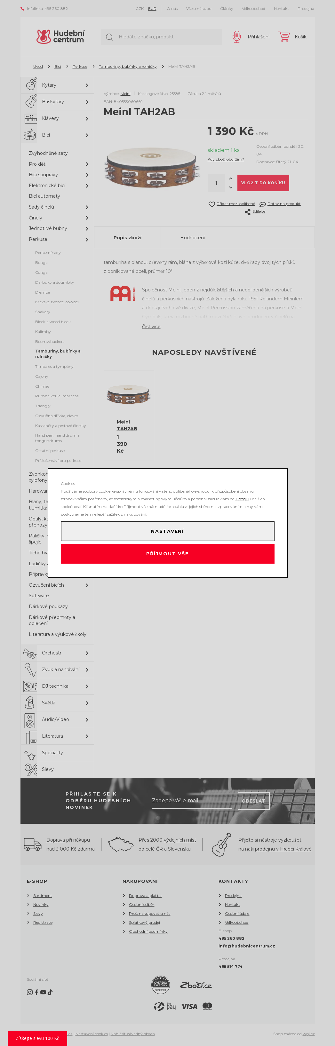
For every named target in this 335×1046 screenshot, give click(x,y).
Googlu (242, 495)
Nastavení (167, 530)
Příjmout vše (167, 555)
